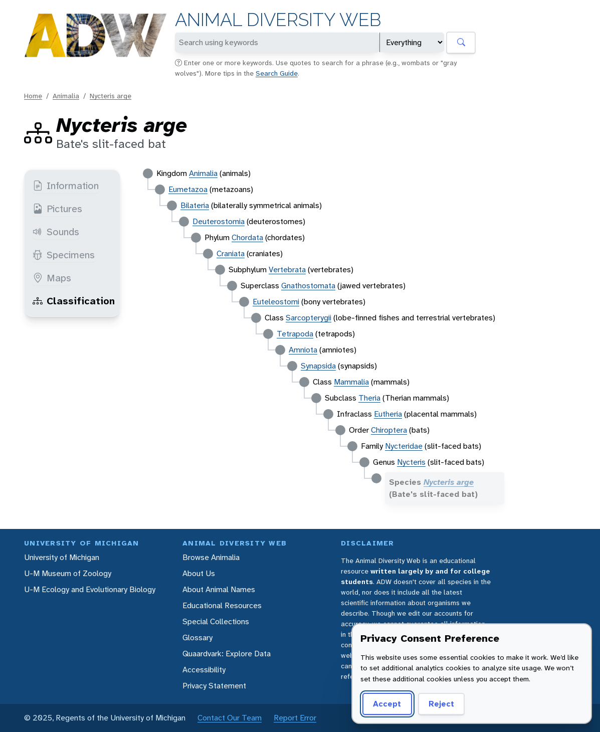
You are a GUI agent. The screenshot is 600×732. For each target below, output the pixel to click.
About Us (198, 573)
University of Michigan (61, 557)
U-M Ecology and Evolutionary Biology (89, 589)
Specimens (64, 254)
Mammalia (351, 382)
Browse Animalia (211, 557)
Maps (52, 277)
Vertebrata (287, 269)
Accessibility (204, 669)
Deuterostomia (218, 221)
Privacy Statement (214, 685)
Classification (74, 300)
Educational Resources (222, 605)
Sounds (56, 231)
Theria (369, 398)
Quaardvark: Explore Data (226, 653)
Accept (387, 703)
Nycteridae (404, 446)
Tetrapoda (295, 333)
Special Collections (215, 621)
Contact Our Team (229, 717)
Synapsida (318, 365)
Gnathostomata (308, 285)
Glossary (197, 637)
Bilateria (194, 205)
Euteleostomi (276, 301)
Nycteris (411, 462)
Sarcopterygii (308, 317)
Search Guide (277, 73)
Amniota (303, 349)
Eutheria (388, 414)
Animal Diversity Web (278, 20)
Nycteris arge (110, 95)
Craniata (231, 253)
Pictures (57, 208)
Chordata (247, 237)
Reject (441, 703)
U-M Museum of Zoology (67, 573)
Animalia (66, 95)
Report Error (295, 717)
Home (33, 95)
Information (66, 185)
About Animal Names (218, 589)
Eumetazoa (188, 189)
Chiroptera (389, 430)
